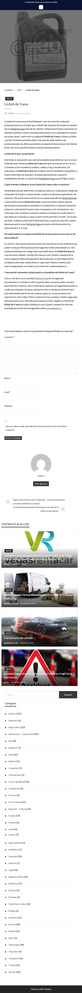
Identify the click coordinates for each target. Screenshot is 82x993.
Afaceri (12, 713)
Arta (10, 741)
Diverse (12, 795)
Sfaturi (11, 931)
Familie (12, 815)
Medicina (12, 883)
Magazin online (15, 877)
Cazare (11, 834)
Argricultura (14, 727)
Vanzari (12, 972)
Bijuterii (12, 761)
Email (7, 392)
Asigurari (13, 747)
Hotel (11, 829)
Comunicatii (14, 788)
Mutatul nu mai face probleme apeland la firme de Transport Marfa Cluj (39, 596)
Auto (19, 90)
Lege (10, 870)
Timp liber (13, 951)
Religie (11, 911)
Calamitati (13, 768)
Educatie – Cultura (17, 809)
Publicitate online (17, 904)
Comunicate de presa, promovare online (41, 2)
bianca (12, 113)
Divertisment (14, 802)
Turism (11, 965)
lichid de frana (41, 278)
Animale (12, 720)
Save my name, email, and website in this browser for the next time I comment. (36, 428)
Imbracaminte (15, 843)
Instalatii (12, 856)
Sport (11, 938)
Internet (12, 863)
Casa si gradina (15, 781)
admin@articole (11, 603)
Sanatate (12, 917)
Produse (12, 897)
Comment (9, 337)
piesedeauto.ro (53, 308)
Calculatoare (14, 775)
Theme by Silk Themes (41, 989)
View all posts (41, 483)
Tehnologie (13, 944)
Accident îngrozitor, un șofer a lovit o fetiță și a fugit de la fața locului (38, 675)
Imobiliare (13, 849)
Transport (13, 958)
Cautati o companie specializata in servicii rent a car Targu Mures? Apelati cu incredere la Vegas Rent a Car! (38, 557)
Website (8, 406)
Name (7, 378)
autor (6, 682)
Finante (12, 822)
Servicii (12, 924)
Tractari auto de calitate (18, 638)
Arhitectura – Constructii (20, 734)
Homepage (8, 90)
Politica (12, 890)
